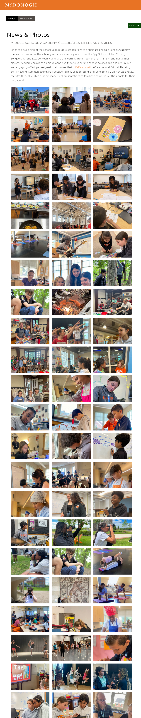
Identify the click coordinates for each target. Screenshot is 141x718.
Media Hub (26, 18)
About (11, 18)
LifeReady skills (83, 67)
